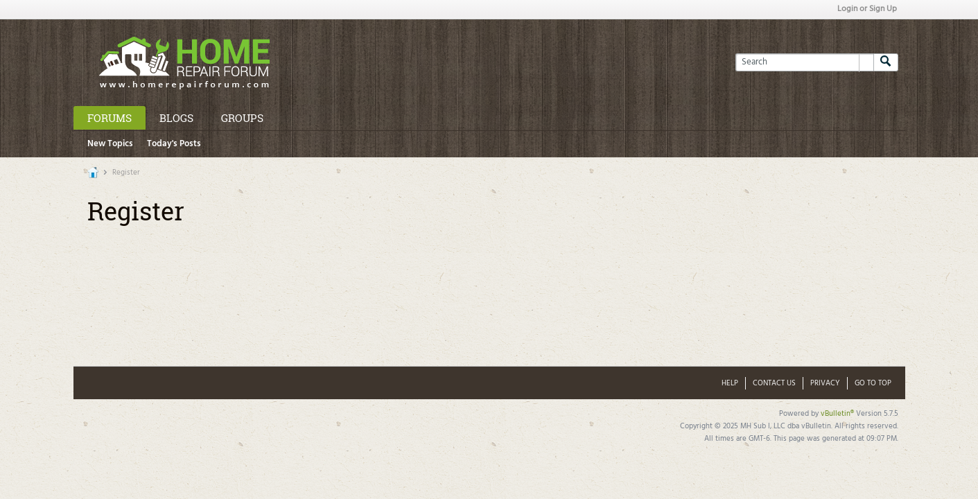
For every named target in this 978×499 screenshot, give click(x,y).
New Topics (110, 144)
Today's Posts (174, 144)
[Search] (804, 62)
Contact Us (774, 383)
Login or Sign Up (867, 9)
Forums (109, 118)
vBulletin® (837, 414)
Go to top (873, 383)
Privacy (825, 383)
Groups (242, 118)
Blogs (176, 118)
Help (730, 383)
